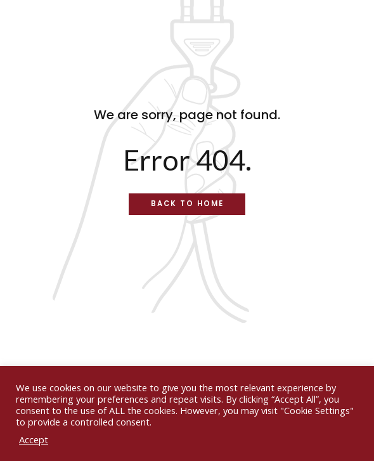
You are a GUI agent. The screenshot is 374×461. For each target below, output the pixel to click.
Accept (33, 439)
